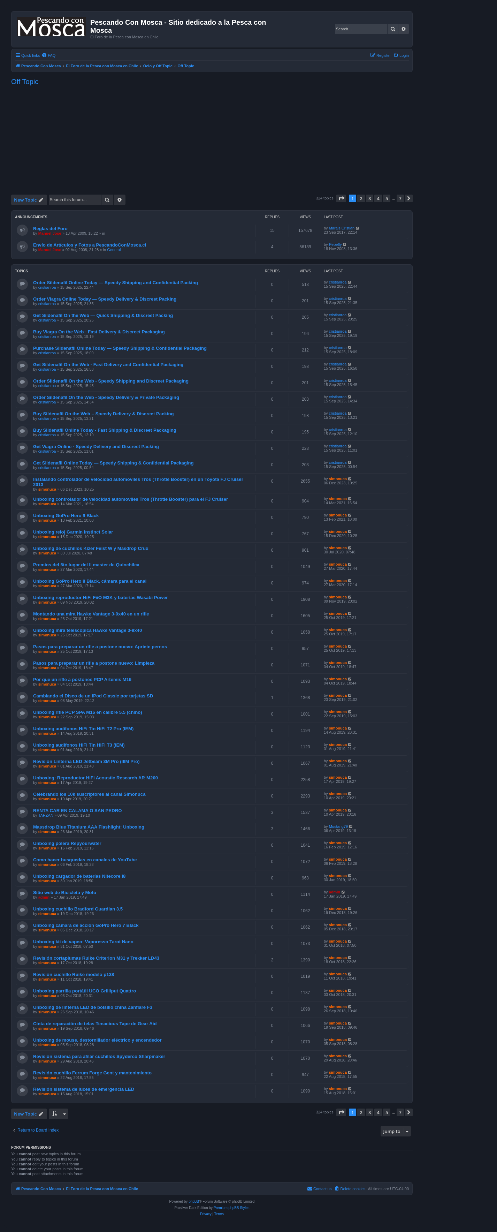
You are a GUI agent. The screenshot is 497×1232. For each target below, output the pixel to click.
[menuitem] (48, 55)
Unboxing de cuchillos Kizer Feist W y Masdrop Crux (90, 548)
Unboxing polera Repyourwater (67, 843)
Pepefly (335, 244)
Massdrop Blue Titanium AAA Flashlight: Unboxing (88, 827)
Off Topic (24, 81)
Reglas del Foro (50, 228)
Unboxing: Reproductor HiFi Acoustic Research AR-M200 (95, 777)
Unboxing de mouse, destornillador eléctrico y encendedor (97, 1040)
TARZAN (45, 815)
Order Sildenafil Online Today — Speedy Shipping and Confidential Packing (115, 282)
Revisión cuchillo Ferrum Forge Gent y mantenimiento (92, 1072)
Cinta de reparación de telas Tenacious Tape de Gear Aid (94, 1023)
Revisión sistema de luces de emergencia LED (83, 1089)
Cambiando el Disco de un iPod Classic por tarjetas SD (93, 695)
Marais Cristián (341, 228)
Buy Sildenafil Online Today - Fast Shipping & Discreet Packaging (104, 430)
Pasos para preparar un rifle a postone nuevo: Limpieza (93, 663)
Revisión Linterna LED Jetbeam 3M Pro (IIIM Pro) (86, 761)
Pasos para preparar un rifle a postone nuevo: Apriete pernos (100, 646)
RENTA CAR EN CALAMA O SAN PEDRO (77, 810)
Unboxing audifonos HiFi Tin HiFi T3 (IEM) (79, 745)
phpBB (194, 1201)
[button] (341, 198)
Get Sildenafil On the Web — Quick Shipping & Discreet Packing (103, 315)
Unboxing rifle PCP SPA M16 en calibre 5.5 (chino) (87, 712)
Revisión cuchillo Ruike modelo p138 (73, 974)
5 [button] (386, 198)
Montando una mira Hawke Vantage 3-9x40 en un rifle (91, 614)
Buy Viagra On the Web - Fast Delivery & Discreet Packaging (99, 331)
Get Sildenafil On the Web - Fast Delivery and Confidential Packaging (108, 364)
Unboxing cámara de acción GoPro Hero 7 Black (86, 925)
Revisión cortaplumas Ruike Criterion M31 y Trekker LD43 (96, 958)
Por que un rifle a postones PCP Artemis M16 (82, 679)
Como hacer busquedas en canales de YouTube (85, 859)
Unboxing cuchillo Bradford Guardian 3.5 (78, 909)
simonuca (47, 489)
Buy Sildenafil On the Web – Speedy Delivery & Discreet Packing (103, 413)
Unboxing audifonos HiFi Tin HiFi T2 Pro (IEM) (83, 728)
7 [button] (400, 198)
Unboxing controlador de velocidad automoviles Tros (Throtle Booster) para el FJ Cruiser (130, 499)
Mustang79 (338, 826)
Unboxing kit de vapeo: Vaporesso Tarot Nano (83, 941)
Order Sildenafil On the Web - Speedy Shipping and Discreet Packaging (111, 381)
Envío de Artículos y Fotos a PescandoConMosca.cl (89, 245)
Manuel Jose (49, 233)
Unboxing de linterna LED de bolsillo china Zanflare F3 (92, 1007)
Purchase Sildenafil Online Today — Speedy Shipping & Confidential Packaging (120, 348)
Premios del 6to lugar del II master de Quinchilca (86, 564)
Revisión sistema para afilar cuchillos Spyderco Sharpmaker (99, 1056)
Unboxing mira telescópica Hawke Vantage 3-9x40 (87, 630)
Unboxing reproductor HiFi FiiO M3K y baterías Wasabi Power (100, 597)
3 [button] (369, 198)
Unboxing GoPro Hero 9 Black (66, 515)
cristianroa (47, 287)
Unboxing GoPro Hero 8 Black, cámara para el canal (89, 581)
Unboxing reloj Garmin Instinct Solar (73, 532)
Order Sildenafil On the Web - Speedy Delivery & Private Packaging (106, 397)
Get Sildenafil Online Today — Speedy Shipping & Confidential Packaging (113, 463)
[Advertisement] (212, 140)
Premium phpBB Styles (232, 1208)
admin (43, 897)
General (114, 250)
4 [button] (378, 198)
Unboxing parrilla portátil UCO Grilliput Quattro (84, 990)
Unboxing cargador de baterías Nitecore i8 (79, 876)
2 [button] (361, 198)
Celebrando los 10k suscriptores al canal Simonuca (89, 794)
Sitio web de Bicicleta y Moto (64, 892)
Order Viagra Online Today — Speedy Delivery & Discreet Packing (104, 299)
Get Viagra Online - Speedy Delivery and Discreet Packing (96, 446)
